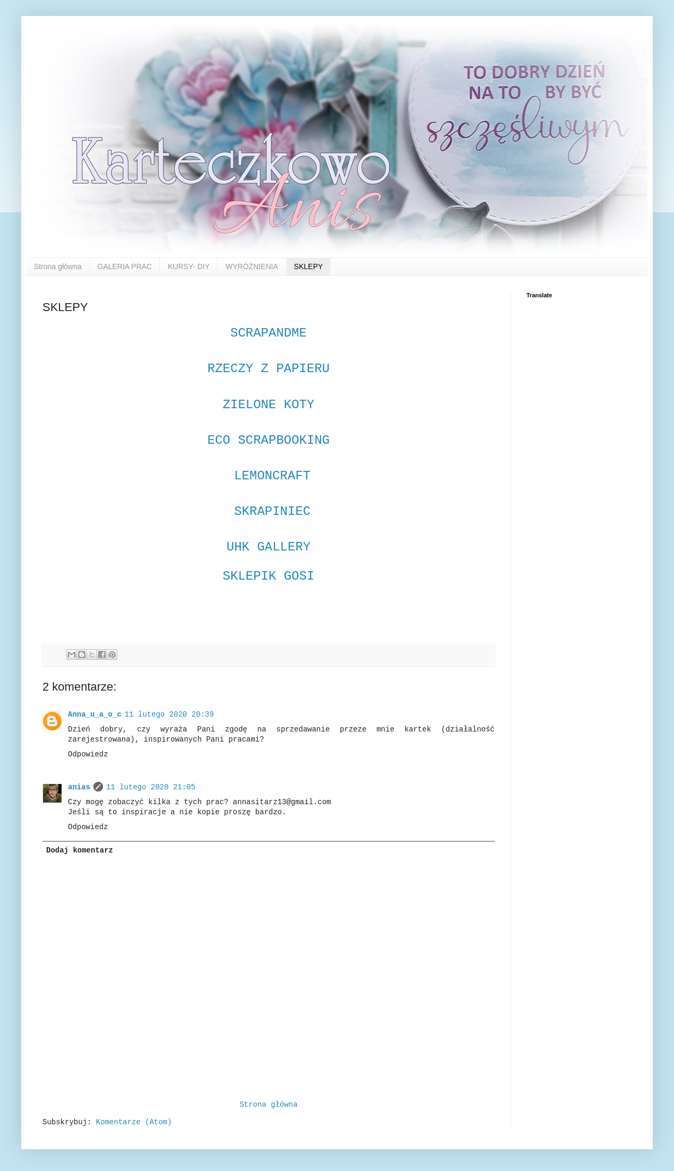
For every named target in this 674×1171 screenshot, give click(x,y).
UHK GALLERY (268, 547)
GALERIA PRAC (125, 266)
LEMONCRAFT (268, 476)
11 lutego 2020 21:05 (150, 787)
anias (79, 787)
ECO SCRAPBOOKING (269, 440)
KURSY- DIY (189, 266)
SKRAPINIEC (272, 511)
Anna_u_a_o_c (95, 714)
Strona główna (58, 266)
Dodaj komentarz (79, 850)
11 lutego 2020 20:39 (169, 714)
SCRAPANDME (268, 333)
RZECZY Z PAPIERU (273, 368)
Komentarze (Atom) (134, 1122)
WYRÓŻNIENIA (252, 266)
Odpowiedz (88, 754)
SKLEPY (308, 266)
